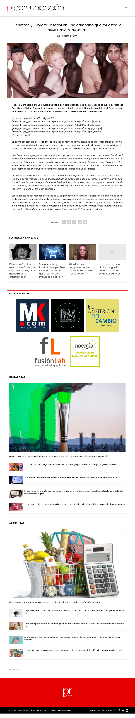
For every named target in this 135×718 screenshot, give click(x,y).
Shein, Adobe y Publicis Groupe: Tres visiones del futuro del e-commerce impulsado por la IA (52, 275)
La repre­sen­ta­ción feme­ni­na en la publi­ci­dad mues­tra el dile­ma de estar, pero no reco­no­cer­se (70, 482)
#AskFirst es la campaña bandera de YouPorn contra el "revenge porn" (82, 273)
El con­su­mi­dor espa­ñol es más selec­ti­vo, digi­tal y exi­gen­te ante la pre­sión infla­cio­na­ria (54, 606)
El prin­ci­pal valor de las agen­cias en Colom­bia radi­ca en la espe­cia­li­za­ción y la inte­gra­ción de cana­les (73, 654)
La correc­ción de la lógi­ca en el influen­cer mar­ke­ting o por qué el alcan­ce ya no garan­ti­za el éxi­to (71, 468)
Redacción (95, 715)
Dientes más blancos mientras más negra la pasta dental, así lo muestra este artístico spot (22, 275)
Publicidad (110, 715)
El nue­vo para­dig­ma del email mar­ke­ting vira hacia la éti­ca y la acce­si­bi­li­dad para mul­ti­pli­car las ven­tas (74, 508)
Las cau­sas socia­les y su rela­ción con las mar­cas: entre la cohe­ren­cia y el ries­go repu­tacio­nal (58, 460)
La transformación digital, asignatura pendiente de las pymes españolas (109, 273)
